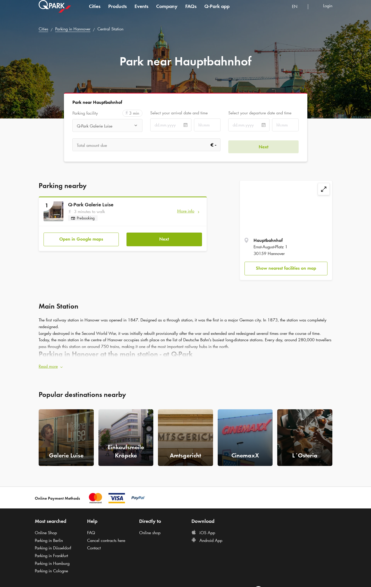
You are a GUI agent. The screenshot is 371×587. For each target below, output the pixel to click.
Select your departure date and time (259, 113)
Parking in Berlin (49, 538)
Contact (94, 546)
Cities (94, 11)
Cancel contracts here (106, 538)
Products (117, 11)
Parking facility (85, 113)
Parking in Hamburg (52, 561)
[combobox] (298, 12)
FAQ (91, 531)
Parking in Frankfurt (51, 554)
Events (141, 11)
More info (185, 211)
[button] (185, 364)
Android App (206, 538)
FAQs (191, 11)
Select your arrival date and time (179, 113)
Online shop (150, 531)
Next (164, 237)
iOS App (203, 531)
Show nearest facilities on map (286, 268)
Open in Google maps (81, 237)
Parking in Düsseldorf (53, 546)
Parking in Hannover (72, 29)
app (217, 11)
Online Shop (46, 531)
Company (167, 11)
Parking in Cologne (51, 569)
